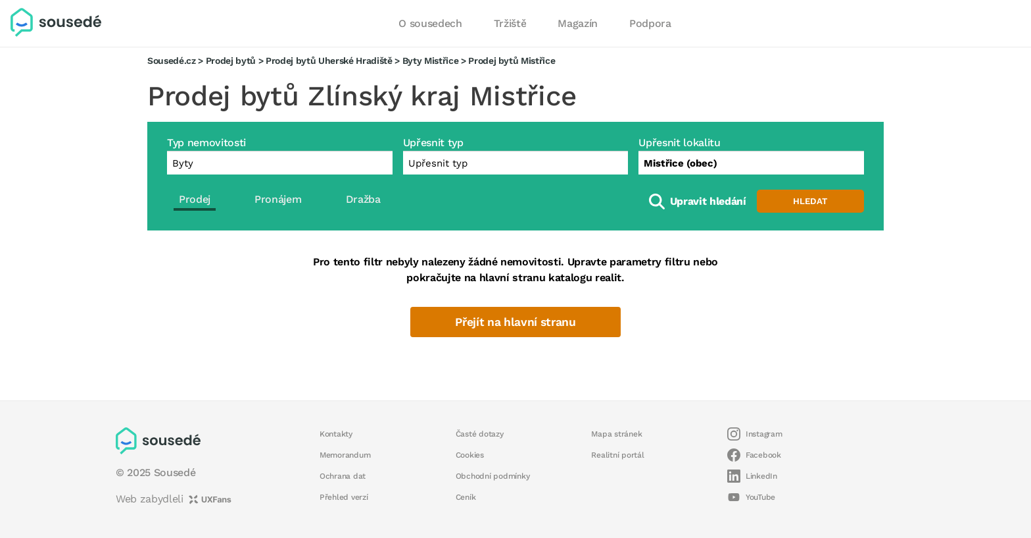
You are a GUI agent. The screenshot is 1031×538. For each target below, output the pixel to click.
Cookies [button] (470, 455)
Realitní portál (617, 455)
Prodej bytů (231, 60)
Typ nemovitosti (206, 142)
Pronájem (277, 199)
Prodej (194, 199)
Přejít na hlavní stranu (515, 322)
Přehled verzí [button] (344, 497)
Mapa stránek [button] (616, 434)
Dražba (363, 199)
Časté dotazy (480, 434)
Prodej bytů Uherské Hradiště (329, 60)
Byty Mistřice (430, 60)
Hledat (810, 201)
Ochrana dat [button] (343, 476)
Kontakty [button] (336, 434)
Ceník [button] (466, 497)
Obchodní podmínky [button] (493, 476)
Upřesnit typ (433, 142)
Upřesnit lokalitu (679, 142)
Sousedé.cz (171, 60)
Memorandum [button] (345, 455)
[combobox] (751, 163)
